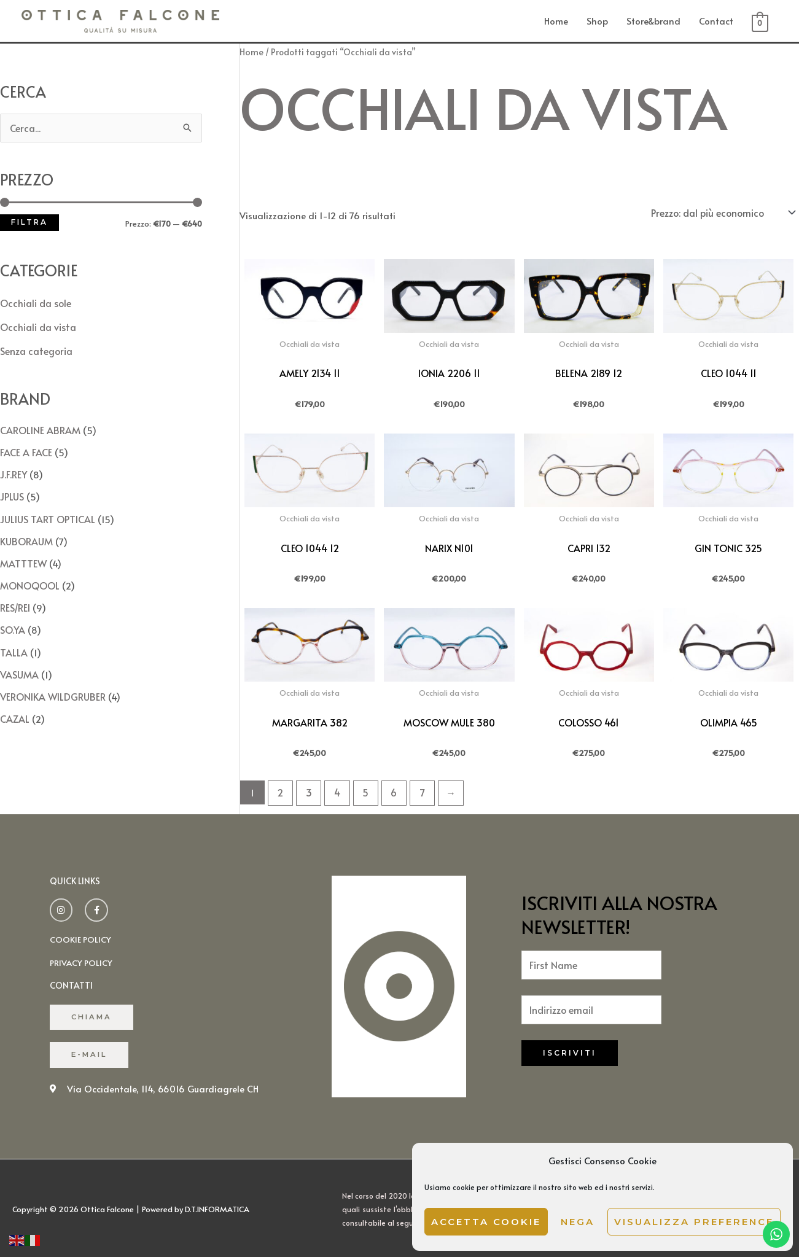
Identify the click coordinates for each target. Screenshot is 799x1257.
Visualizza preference (694, 1222)
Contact (716, 20)
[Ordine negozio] (722, 211)
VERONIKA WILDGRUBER (51, 681)
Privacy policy (82, 957)
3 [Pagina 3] (307, 788)
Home (556, 20)
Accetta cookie (486, 1222)
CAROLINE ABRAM (38, 425)
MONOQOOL (29, 575)
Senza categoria (35, 347)
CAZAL (14, 703)
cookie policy (81, 934)
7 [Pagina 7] (416, 788)
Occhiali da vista (37, 324)
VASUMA (18, 661)
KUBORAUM (25, 532)
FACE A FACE (26, 447)
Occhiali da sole (35, 301)
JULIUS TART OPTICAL (45, 511)
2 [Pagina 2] (280, 788)
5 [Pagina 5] (362, 788)
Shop (597, 20)
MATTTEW (22, 554)
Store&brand (653, 20)
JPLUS (11, 490)
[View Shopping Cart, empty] (760, 21)
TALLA (12, 639)
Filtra (29, 221)
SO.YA (12, 618)
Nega (577, 1222)
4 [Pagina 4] (335, 788)
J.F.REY (13, 468)
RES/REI (15, 596)
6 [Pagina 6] (389, 788)
